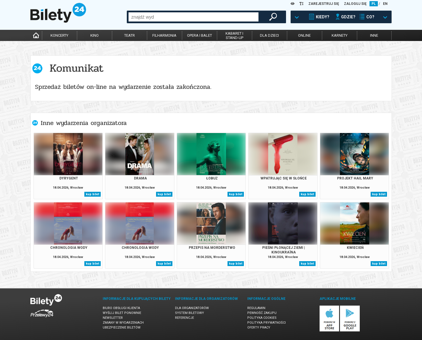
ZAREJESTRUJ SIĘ (323, 4)
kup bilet (92, 194)
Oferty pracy (258, 327)
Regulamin (256, 308)
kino (94, 35)
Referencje (184, 318)
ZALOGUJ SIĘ (355, 4)
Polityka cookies (262, 318)
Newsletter (113, 318)
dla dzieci (269, 35)
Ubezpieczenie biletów (122, 327)
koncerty (59, 35)
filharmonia (164, 35)
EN (385, 4)
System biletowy (189, 313)
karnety (339, 35)
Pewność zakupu (262, 313)
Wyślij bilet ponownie (122, 313)
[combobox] (193, 17)
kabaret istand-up (234, 35)
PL (374, 4)
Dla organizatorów (192, 308)
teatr (129, 35)
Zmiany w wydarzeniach (123, 323)
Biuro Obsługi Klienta (121, 308)
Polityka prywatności (266, 323)
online (304, 35)
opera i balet (199, 35)
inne (374, 35)
